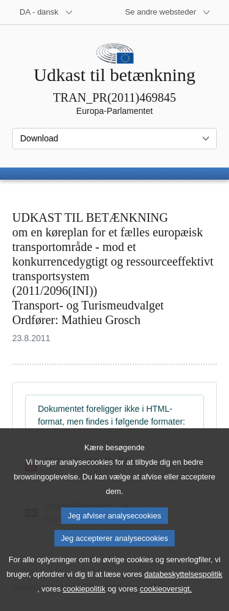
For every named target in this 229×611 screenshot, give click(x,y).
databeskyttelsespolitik (183, 593)
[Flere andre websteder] (168, 12)
